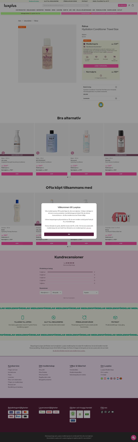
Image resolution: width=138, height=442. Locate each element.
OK (69, 234)
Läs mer (88, 228)
